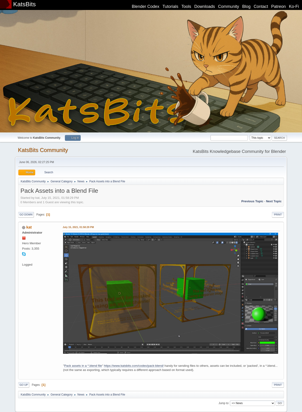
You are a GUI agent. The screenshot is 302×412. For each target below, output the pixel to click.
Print (278, 214)
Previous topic (252, 201)
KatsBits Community (43, 150)
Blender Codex (145, 6)
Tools (186, 6)
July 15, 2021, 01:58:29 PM (78, 227)
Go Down (25, 214)
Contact (261, 6)
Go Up (23, 384)
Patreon (278, 6)
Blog (246, 6)
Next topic (274, 201)
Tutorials (170, 6)
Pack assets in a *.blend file (83, 365)
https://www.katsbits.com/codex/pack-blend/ (134, 365)
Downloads (204, 6)
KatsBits (24, 4)
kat (29, 227)
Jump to (224, 403)
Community (228, 6)
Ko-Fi (294, 6)
